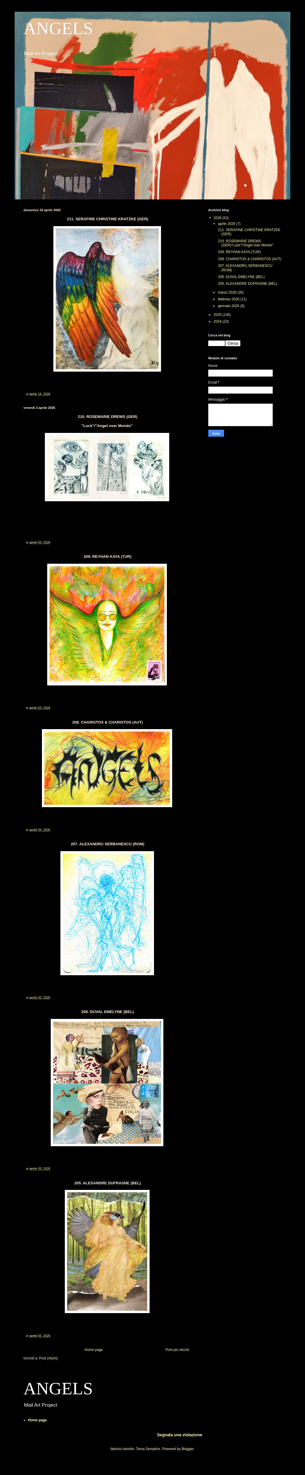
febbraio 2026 (229, 299)
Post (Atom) (48, 1358)
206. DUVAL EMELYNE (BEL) (241, 277)
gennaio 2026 (229, 306)
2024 (218, 321)
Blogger (188, 1449)
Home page (94, 1350)
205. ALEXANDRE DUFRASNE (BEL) (247, 284)
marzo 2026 (228, 292)
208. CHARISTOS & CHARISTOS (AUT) (249, 259)
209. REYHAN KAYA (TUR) (239, 252)
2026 (218, 218)
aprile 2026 (227, 224)
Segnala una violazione (179, 1434)
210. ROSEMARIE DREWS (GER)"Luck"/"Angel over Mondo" (245, 243)
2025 (218, 315)
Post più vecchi (177, 1350)
